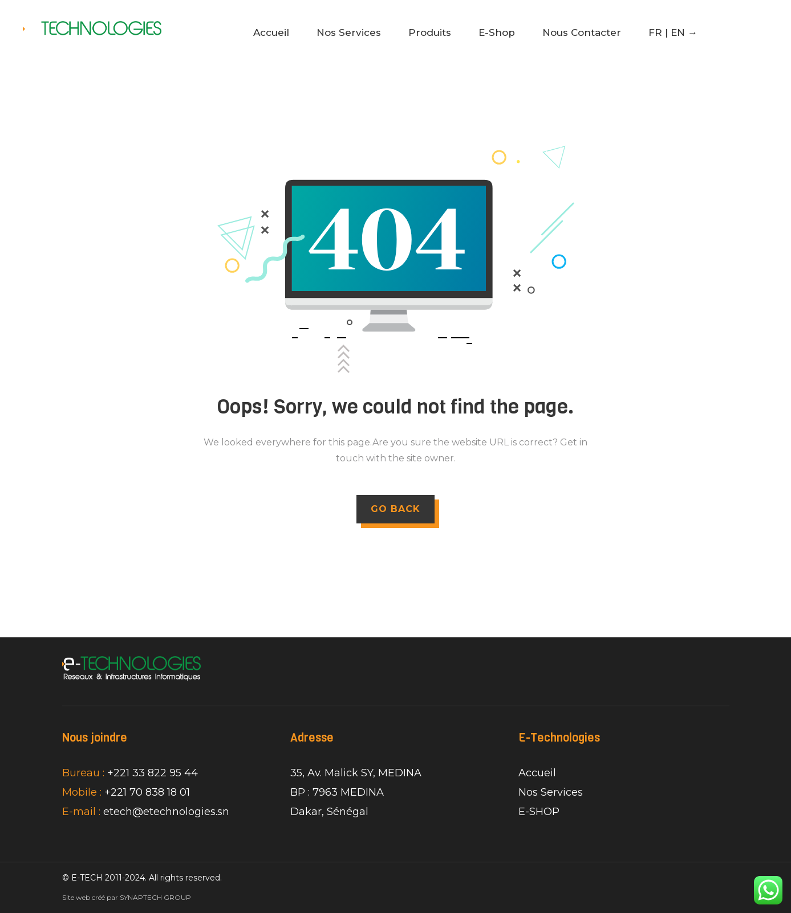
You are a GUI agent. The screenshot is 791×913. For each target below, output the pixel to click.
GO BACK (395, 508)
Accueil (271, 32)
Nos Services (349, 32)
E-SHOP (538, 811)
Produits (429, 32)
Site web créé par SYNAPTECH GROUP (126, 897)
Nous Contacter (581, 32)
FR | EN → (672, 32)
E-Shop (496, 32)
